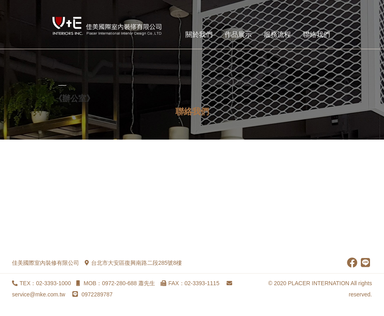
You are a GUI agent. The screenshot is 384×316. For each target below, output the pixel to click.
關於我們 (199, 34)
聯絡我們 (316, 34)
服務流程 (277, 34)
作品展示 (238, 34)
